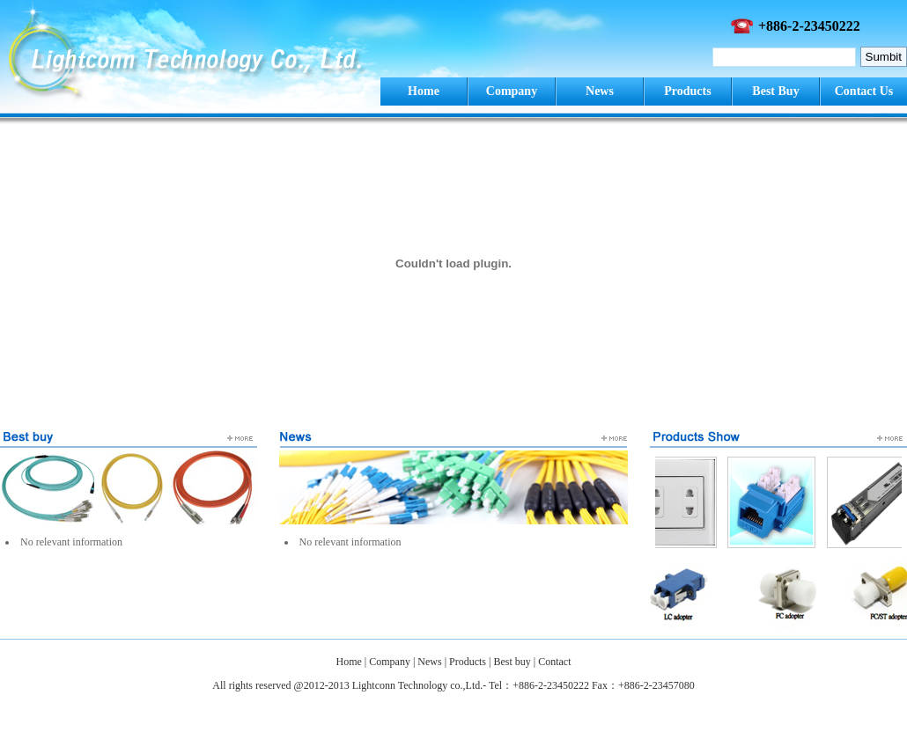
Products (687, 91)
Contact (554, 661)
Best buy (511, 661)
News (600, 91)
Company (511, 91)
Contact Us (864, 91)
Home (423, 91)
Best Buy (775, 91)
